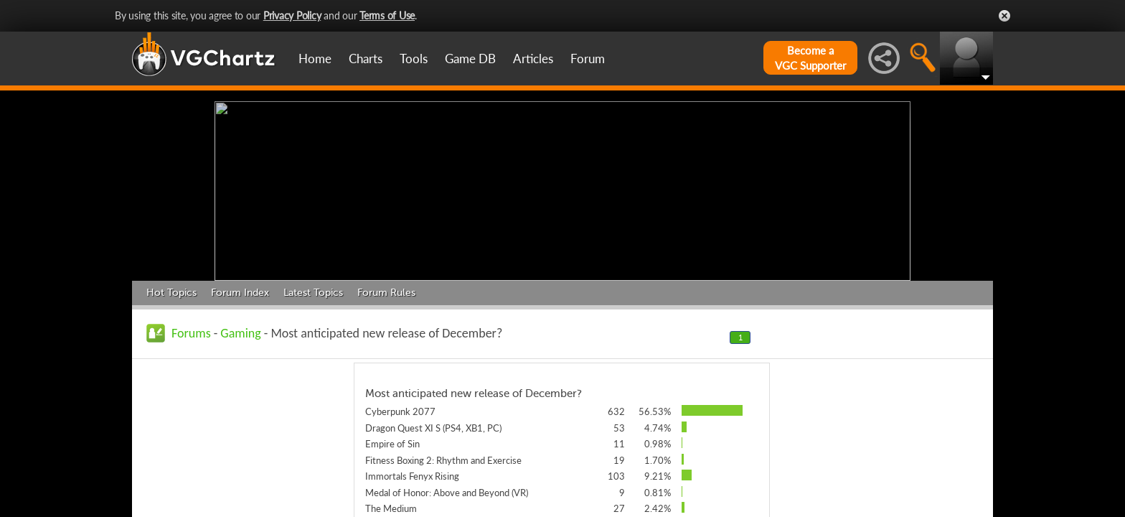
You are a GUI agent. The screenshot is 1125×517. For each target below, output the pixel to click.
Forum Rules (386, 293)
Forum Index (240, 293)
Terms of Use (387, 15)
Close (1004, 16)
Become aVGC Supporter (810, 58)
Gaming (240, 333)
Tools (414, 58)
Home (314, 58)
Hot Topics (171, 293)
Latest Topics (313, 293)
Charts (365, 58)
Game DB (470, 58)
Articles (533, 58)
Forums (191, 333)
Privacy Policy (292, 15)
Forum (587, 58)
